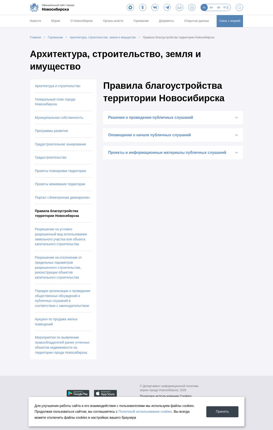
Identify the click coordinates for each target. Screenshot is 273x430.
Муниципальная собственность (59, 117)
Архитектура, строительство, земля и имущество (103, 37)
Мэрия (55, 21)
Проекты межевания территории (60, 184)
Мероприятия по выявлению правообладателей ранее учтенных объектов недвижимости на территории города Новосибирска (62, 344)
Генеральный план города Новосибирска (55, 101)
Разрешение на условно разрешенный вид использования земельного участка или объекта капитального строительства (61, 236)
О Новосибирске (81, 21)
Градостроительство (50, 157)
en (211, 7)
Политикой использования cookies (145, 411)
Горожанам (141, 21)
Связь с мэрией (229, 21)
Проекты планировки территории (60, 171)
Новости (35, 21)
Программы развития (51, 131)
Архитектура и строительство (57, 86)
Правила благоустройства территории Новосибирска (178, 37)
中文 (226, 7)
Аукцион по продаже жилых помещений (56, 321)
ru (204, 7)
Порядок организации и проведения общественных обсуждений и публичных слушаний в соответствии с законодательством (62, 298)
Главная (35, 37)
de (218, 7)
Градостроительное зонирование (60, 144)
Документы (166, 21)
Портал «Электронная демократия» (62, 197)
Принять (222, 411)
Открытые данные (196, 21)
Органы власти (113, 21)
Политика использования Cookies (166, 396)
